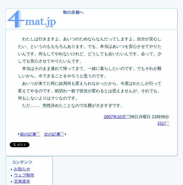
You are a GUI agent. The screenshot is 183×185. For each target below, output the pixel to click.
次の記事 (45, 127)
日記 (169, 117)
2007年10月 (122, 110)
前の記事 (24, 127)
